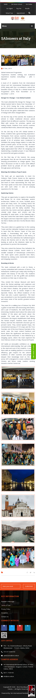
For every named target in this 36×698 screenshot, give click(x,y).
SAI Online (29, 4)
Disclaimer (4, 613)
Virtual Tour (9, 13)
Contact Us (4, 617)
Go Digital (9, 8)
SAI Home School (16, 4)
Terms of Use (5, 605)
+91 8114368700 (9, 652)
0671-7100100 (9, 673)
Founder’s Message (7, 601)
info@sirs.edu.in (9, 676)
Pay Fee (18, 8)
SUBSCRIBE (29, 586)
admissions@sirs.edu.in (11, 655)
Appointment (21, 13)
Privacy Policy (5, 609)
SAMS (5, 4)
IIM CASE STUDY (33, 351)
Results (27, 8)
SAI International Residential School (22, 693)
